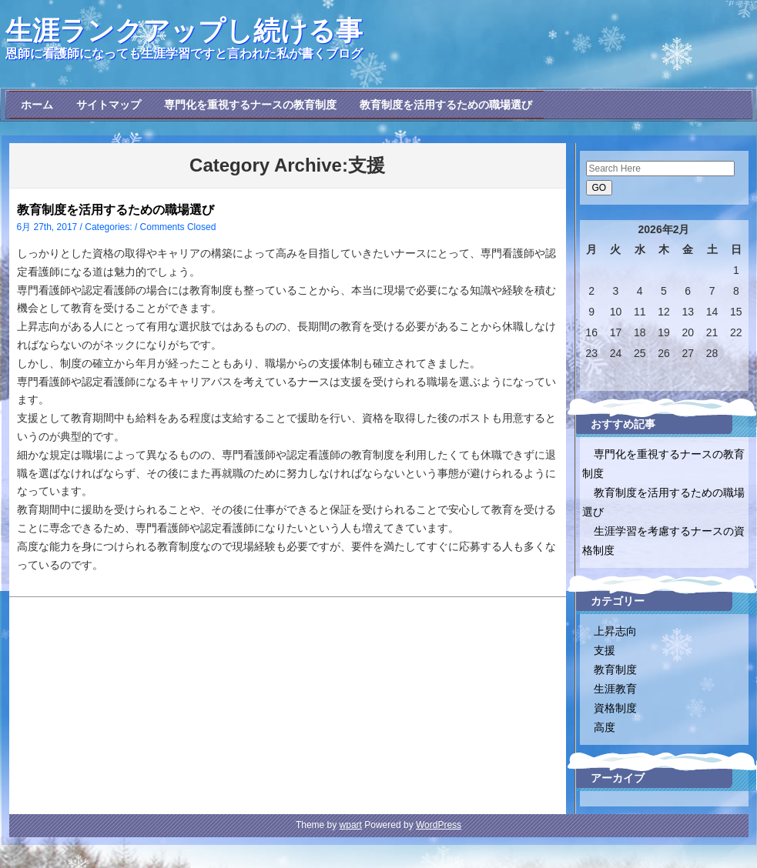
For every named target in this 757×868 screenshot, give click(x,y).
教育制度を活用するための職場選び (446, 104)
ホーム (37, 104)
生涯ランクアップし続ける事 (184, 30)
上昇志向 (615, 631)
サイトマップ (108, 104)
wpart (351, 825)
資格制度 (615, 708)
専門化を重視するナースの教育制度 (250, 104)
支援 (604, 650)
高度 (604, 727)
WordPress (438, 825)
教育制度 (615, 669)
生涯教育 (615, 689)
